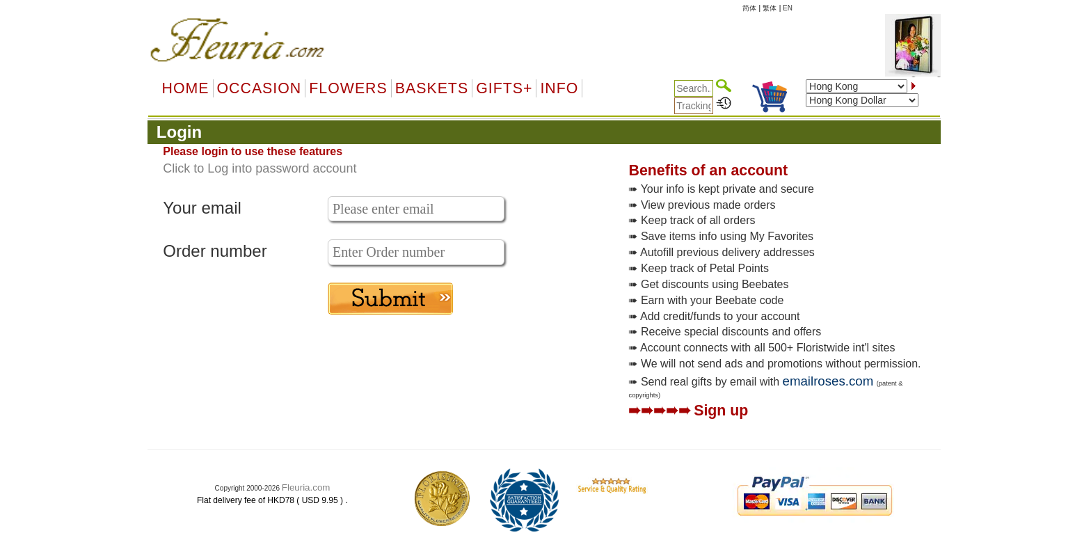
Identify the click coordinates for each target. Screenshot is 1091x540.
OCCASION (259, 88)
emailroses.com (828, 381)
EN (788, 8)
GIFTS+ (504, 88)
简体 (749, 8)
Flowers (348, 88)
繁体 (770, 8)
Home (185, 88)
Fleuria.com (306, 487)
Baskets (431, 88)
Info (559, 88)
